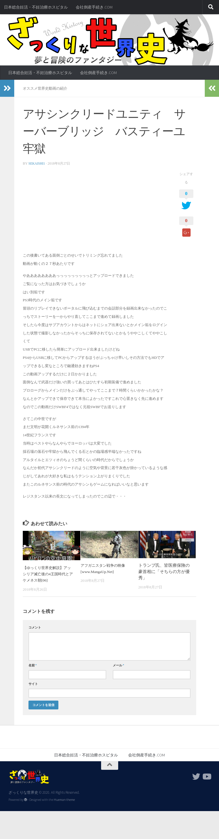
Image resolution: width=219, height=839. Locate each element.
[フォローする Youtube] (206, 776)
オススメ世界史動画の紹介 (47, 88)
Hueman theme (64, 799)
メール (118, 665)
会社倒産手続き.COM (94, 7)
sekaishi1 (37, 163)
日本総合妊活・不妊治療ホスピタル (36, 7)
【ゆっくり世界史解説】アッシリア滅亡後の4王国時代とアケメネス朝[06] (48, 573)
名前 (32, 665)
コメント (34, 627)
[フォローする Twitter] (196, 776)
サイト (33, 683)
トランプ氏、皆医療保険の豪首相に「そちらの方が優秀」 (164, 571)
